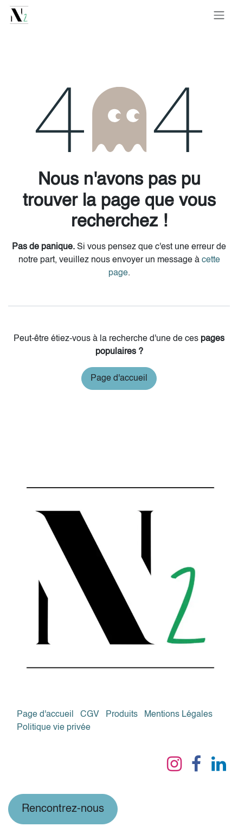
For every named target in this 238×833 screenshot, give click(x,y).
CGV (89, 714)
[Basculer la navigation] (219, 15)
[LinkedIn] (218, 764)
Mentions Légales (178, 714)
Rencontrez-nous (63, 809)
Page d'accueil (119, 378)
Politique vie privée (54, 727)
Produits (122, 714)
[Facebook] (196, 764)
